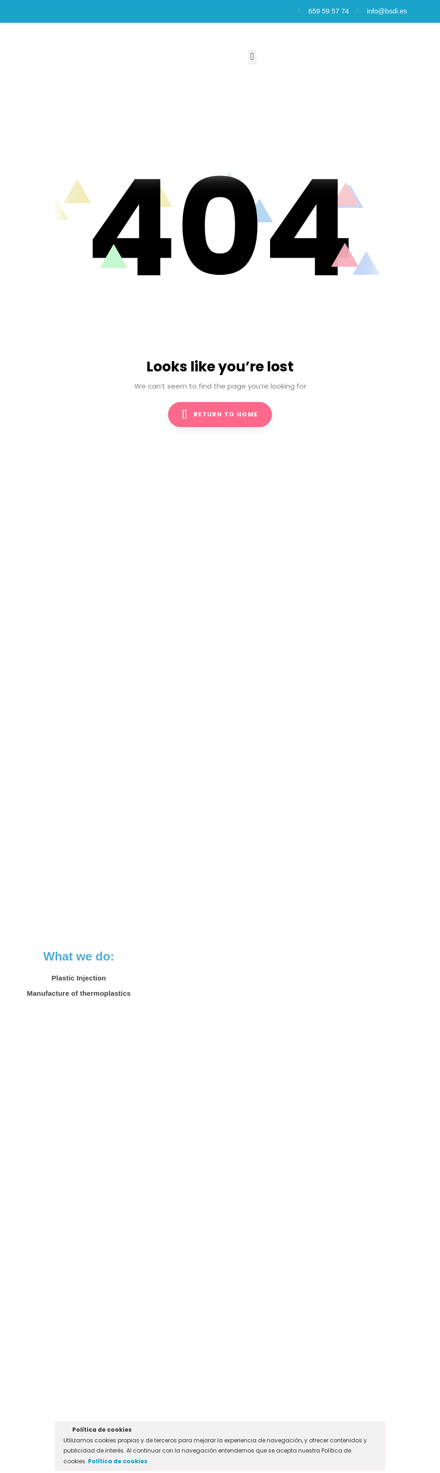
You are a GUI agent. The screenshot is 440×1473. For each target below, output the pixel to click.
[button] (252, 57)
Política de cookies (118, 1461)
